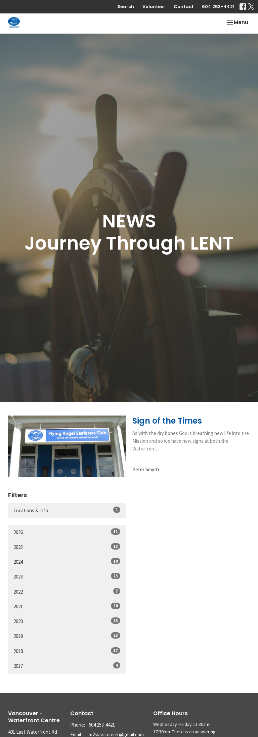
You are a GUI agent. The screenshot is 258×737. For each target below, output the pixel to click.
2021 (66, 606)
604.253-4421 (218, 6)
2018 (66, 650)
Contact (184, 6)
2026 (66, 531)
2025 (66, 546)
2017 (66, 665)
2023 (66, 576)
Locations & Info (66, 510)
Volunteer (153, 6)
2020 (66, 620)
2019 (66, 635)
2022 (66, 591)
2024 (66, 561)
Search (125, 6)
